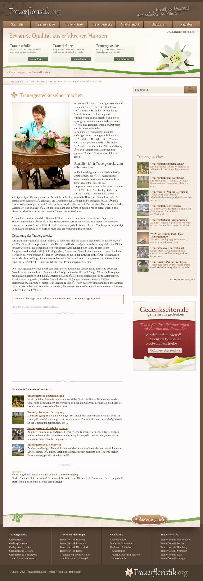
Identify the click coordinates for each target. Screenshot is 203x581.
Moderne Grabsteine (121, 543)
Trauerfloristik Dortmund (73, 543)
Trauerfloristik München (174, 550)
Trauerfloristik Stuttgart (173, 558)
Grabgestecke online (20, 547)
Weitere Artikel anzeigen (181, 279)
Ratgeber (186, 24)
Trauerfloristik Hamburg (174, 547)
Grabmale (115, 547)
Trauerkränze (74, 24)
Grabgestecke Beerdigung (23, 554)
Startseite (17, 24)
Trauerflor (14, 558)
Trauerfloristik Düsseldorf (74, 547)
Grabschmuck (130, 24)
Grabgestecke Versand (21, 550)
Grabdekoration (118, 539)
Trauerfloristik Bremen (72, 539)
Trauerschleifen (118, 558)
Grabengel (82, 558)
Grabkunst (159, 24)
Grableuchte (66, 558)
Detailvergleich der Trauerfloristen (29, 72)
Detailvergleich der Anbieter (181, 31)
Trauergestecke (102, 24)
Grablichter (83, 554)
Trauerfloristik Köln (171, 554)
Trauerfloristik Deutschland (176, 539)
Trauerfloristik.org (36, 571)
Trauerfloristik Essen (71, 550)
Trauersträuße (45, 24)
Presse (51, 571)
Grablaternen (67, 554)
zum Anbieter (36, 59)
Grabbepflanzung (18, 543)
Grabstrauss (30, 558)
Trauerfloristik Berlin (172, 543)
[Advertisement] (55, 346)
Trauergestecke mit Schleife (125, 554)
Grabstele (129, 547)
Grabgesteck (16, 539)
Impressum (75, 571)
